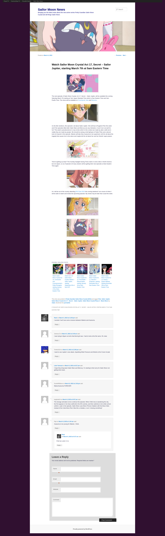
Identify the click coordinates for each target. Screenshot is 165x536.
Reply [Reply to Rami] (57, 324)
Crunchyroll (81, 100)
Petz (99, 299)
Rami (55, 318)
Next (125, 55)
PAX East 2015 (80, 191)
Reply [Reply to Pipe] (57, 428)
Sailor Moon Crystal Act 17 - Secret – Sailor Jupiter (67, 301)
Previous (117, 55)
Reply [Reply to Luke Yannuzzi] (57, 374)
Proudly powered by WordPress (82, 529)
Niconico (94, 100)
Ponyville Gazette (26, 1)
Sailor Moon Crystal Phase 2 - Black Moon (95, 301)
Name (56, 469)
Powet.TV (6, 1)
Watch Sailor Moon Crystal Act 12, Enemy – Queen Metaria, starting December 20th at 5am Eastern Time (106, 281)
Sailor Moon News (38, 1)
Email (56, 479)
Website (55, 489)
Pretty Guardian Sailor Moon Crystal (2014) (78, 299)
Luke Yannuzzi (58, 365)
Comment (56, 499)
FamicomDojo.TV (15, 1)
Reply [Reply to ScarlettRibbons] (57, 390)
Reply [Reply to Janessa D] (57, 340)
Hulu (87, 100)
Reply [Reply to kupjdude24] (57, 412)
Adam (53, 303)
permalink (67, 303)
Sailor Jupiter (106, 299)
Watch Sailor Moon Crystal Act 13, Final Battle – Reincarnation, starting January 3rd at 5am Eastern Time (82, 281)
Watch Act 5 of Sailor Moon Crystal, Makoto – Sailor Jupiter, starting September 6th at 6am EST (70, 281)
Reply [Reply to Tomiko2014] (57, 356)
